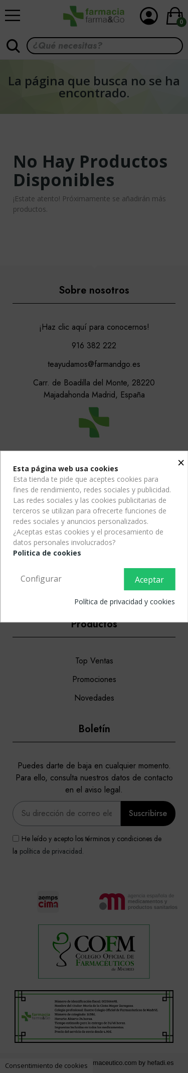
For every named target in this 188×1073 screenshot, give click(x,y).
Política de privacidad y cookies (124, 601)
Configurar (41, 578)
